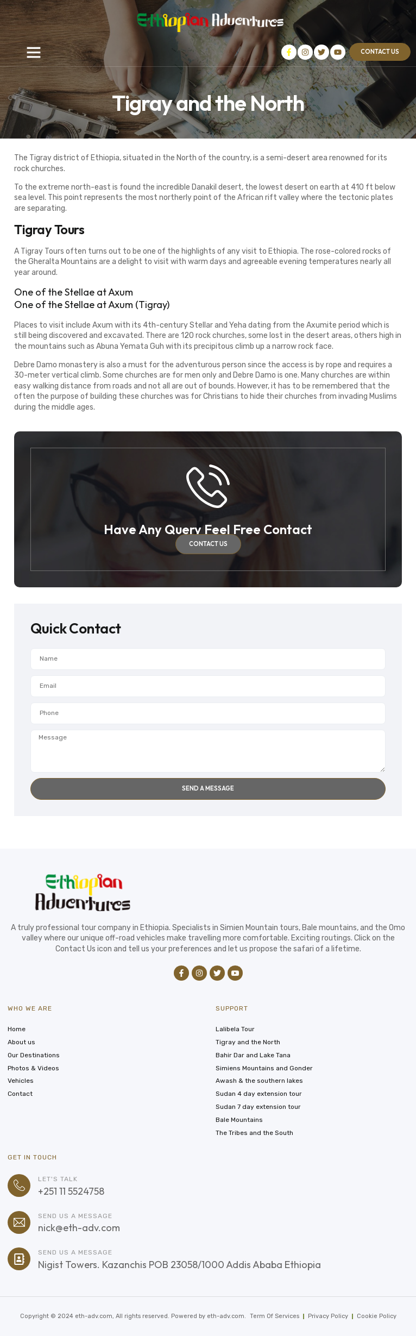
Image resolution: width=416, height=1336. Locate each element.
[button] (33, 52)
